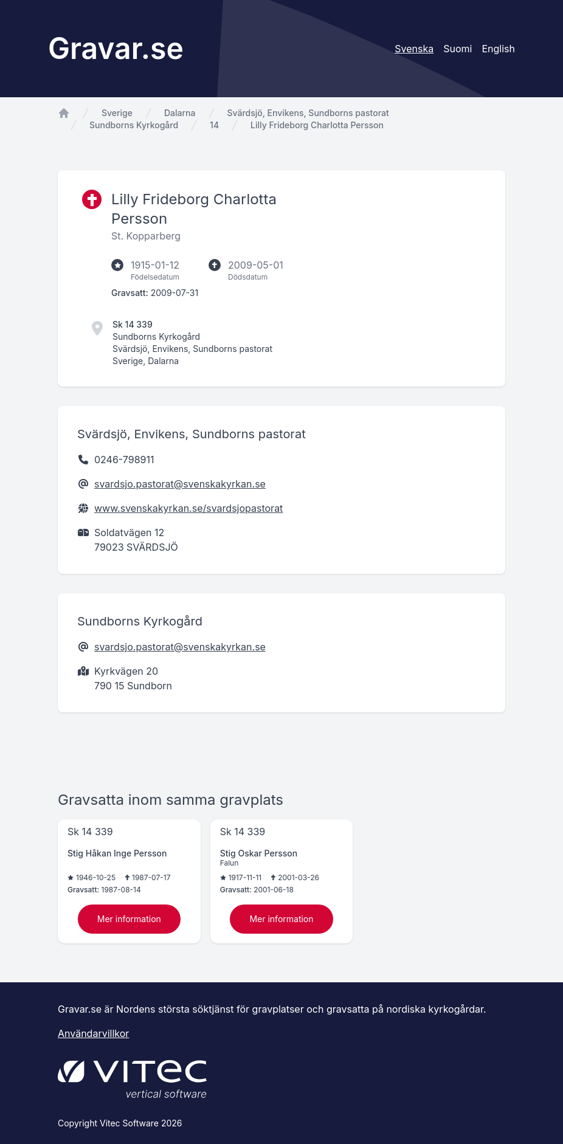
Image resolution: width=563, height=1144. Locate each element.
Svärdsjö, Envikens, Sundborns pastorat (308, 113)
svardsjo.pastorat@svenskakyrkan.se (180, 484)
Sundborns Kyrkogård (133, 125)
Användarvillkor (93, 1033)
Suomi (457, 49)
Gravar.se (116, 48)
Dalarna (180, 113)
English (498, 49)
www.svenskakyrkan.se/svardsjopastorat (188, 508)
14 (214, 125)
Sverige (117, 113)
